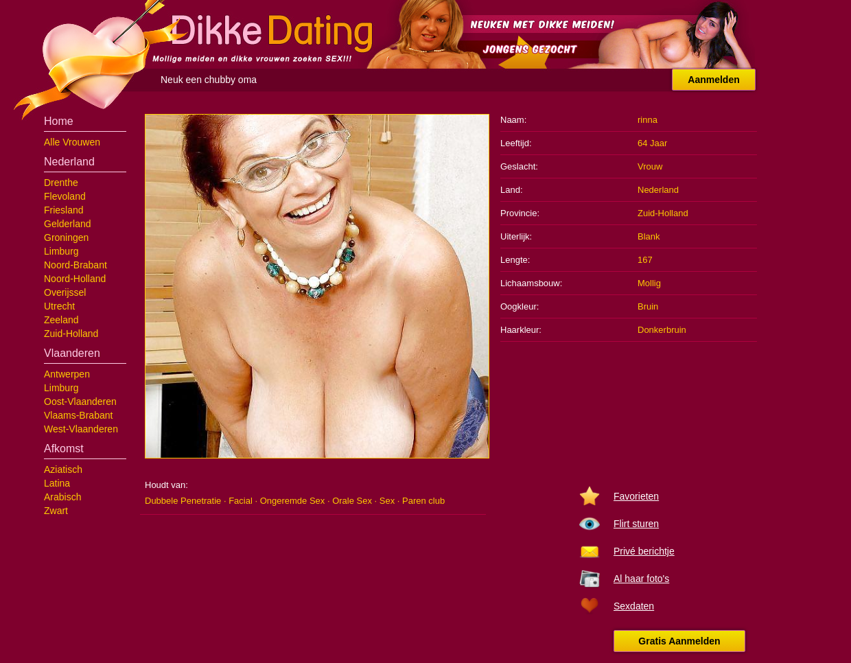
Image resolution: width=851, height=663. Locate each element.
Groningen (66, 237)
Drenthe (61, 182)
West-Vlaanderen (81, 428)
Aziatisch (63, 469)
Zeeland (61, 319)
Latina (57, 483)
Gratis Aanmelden (679, 641)
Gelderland (67, 223)
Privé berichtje (644, 551)
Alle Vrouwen (72, 142)
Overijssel (65, 292)
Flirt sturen (636, 523)
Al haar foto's (641, 578)
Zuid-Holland (71, 333)
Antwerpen (67, 374)
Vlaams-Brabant (78, 415)
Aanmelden (713, 79)
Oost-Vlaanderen (80, 401)
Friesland (64, 210)
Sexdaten (634, 606)
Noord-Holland (75, 278)
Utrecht (59, 306)
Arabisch (62, 496)
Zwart (56, 510)
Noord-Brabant (75, 264)
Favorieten (636, 496)
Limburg (61, 251)
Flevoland (65, 196)
